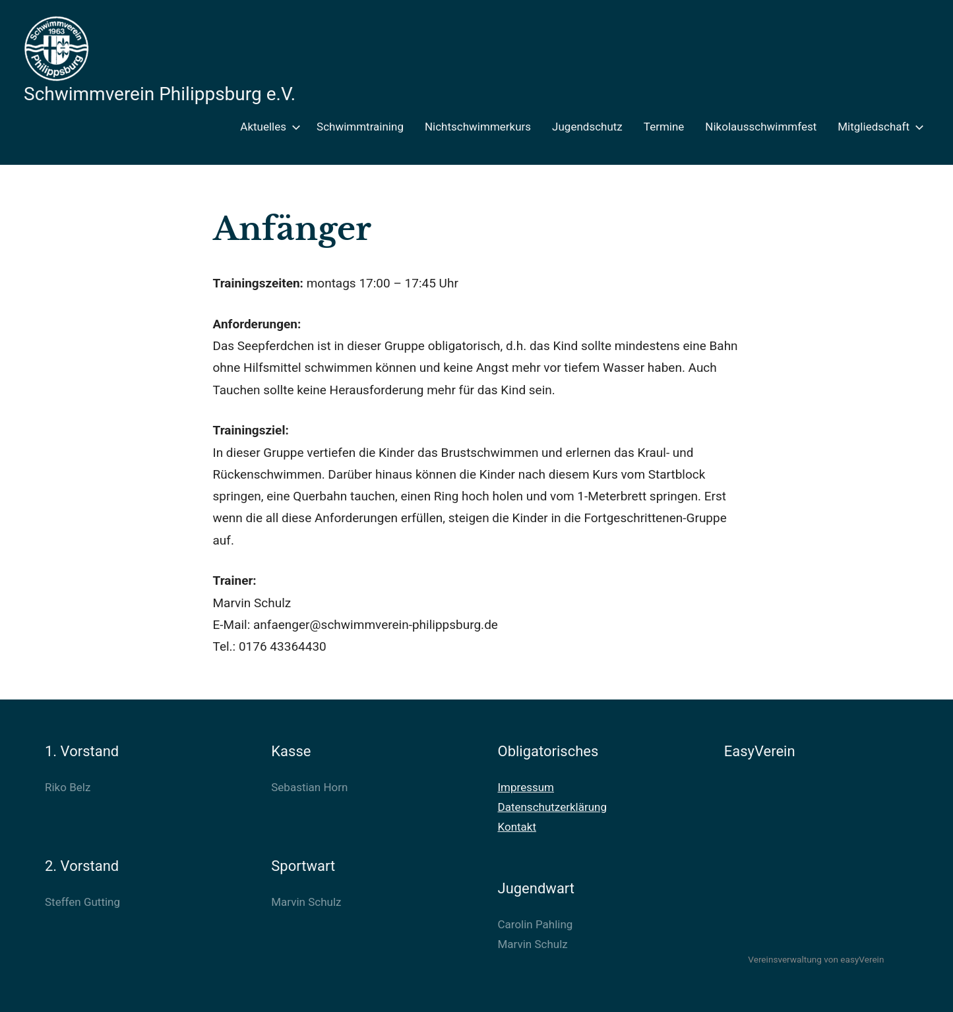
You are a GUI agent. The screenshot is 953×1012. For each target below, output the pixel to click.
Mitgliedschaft (878, 126)
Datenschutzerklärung (552, 807)
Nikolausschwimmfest (760, 126)
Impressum (526, 787)
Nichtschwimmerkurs (478, 126)
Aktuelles (267, 126)
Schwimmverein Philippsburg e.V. (159, 94)
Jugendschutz (587, 126)
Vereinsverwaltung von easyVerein (816, 959)
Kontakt (517, 826)
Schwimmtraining (360, 126)
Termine (664, 126)
